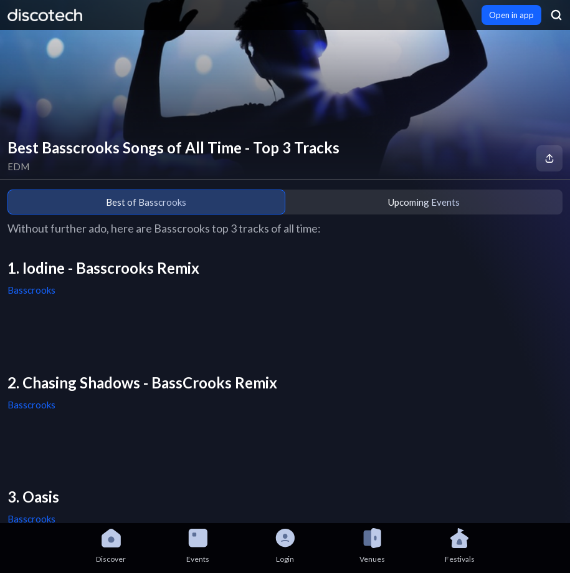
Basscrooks (31, 290)
